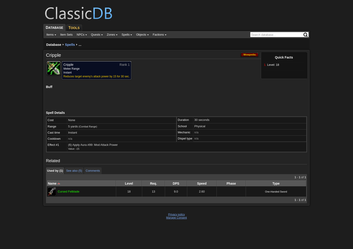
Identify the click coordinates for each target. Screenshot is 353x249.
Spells (70, 44)
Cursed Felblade (68, 191)
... (80, 44)
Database (53, 44)
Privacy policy (176, 214)
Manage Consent (176, 217)
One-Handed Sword (276, 191)
